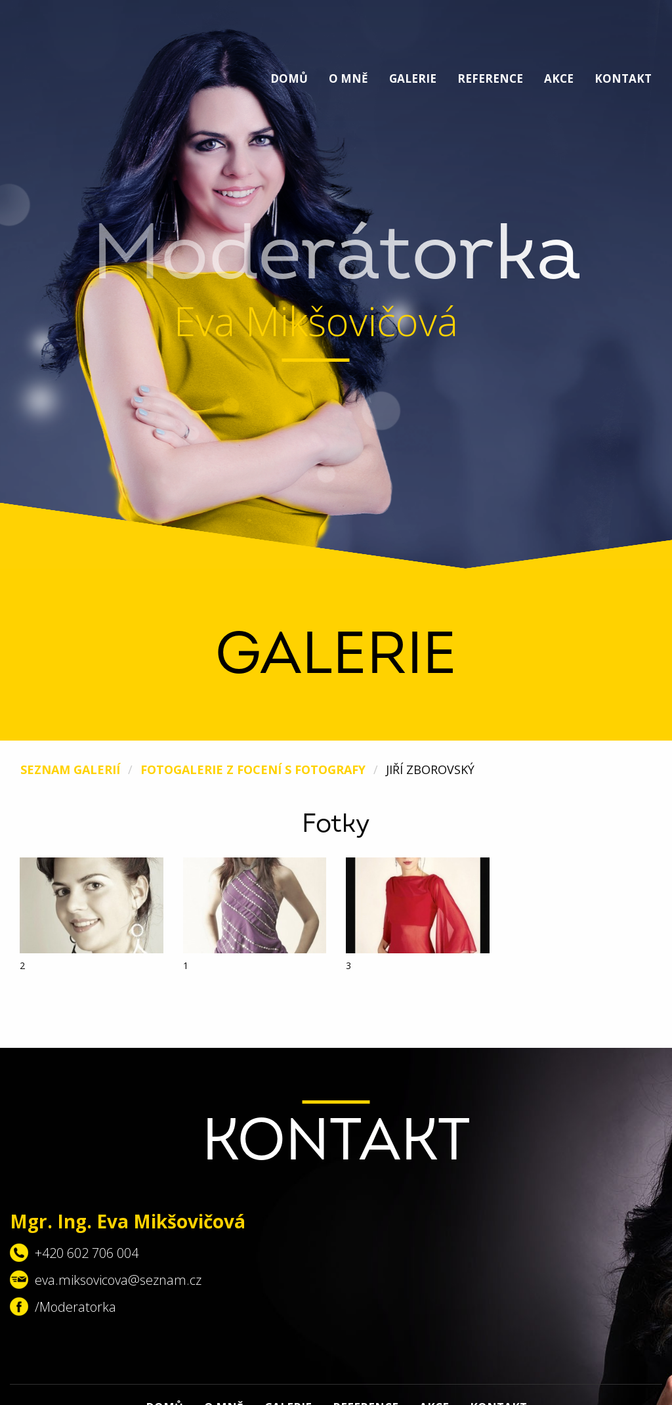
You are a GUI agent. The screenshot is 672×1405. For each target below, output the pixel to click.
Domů (289, 78)
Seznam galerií (70, 769)
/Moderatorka (75, 1307)
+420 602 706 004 (86, 1253)
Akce (559, 78)
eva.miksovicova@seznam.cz (118, 1280)
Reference (490, 78)
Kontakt (623, 78)
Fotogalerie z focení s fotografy (253, 769)
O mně (348, 78)
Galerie (412, 78)
